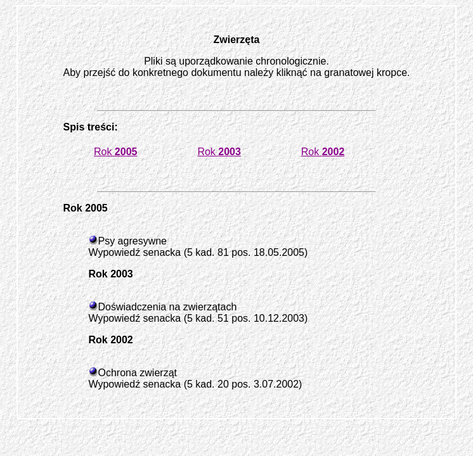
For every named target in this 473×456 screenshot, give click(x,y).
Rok (116, 151)
